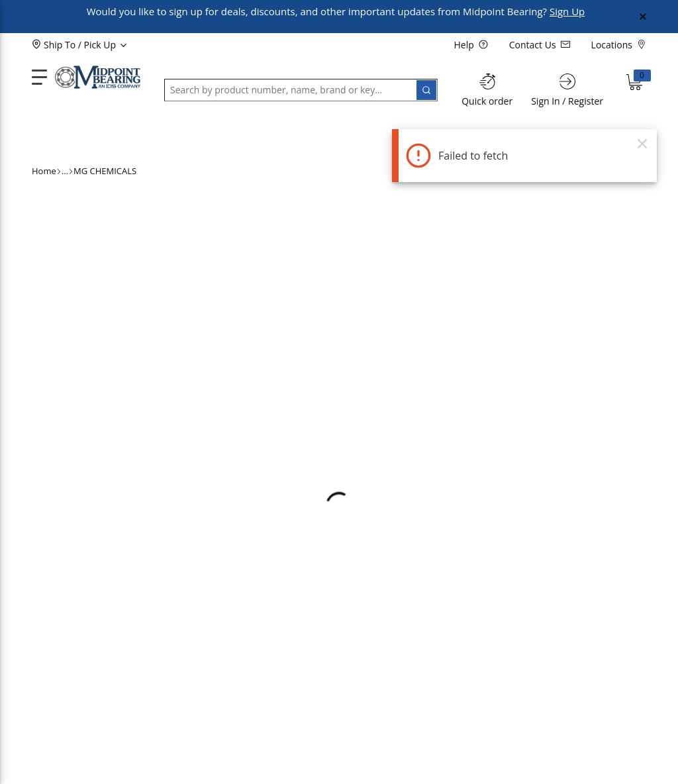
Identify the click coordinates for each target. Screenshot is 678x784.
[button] (65, 135)
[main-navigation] (39, 77)
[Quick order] (486, 90)
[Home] (97, 77)
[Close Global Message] (643, 16)
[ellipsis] (65, 171)
